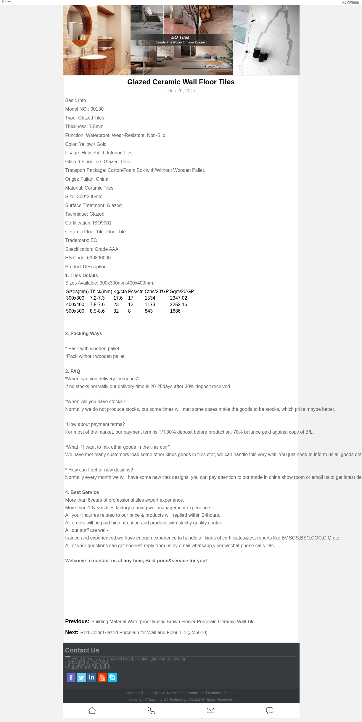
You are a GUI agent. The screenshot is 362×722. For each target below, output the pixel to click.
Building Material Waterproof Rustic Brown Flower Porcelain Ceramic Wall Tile (173, 621)
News (160, 693)
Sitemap (229, 693)
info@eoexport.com (88, 665)
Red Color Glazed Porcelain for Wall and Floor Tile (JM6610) (143, 632)
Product (148, 693)
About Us (133, 693)
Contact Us (195, 693)
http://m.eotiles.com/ (89, 667)
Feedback (214, 693)
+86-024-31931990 (88, 662)
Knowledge (175, 693)
